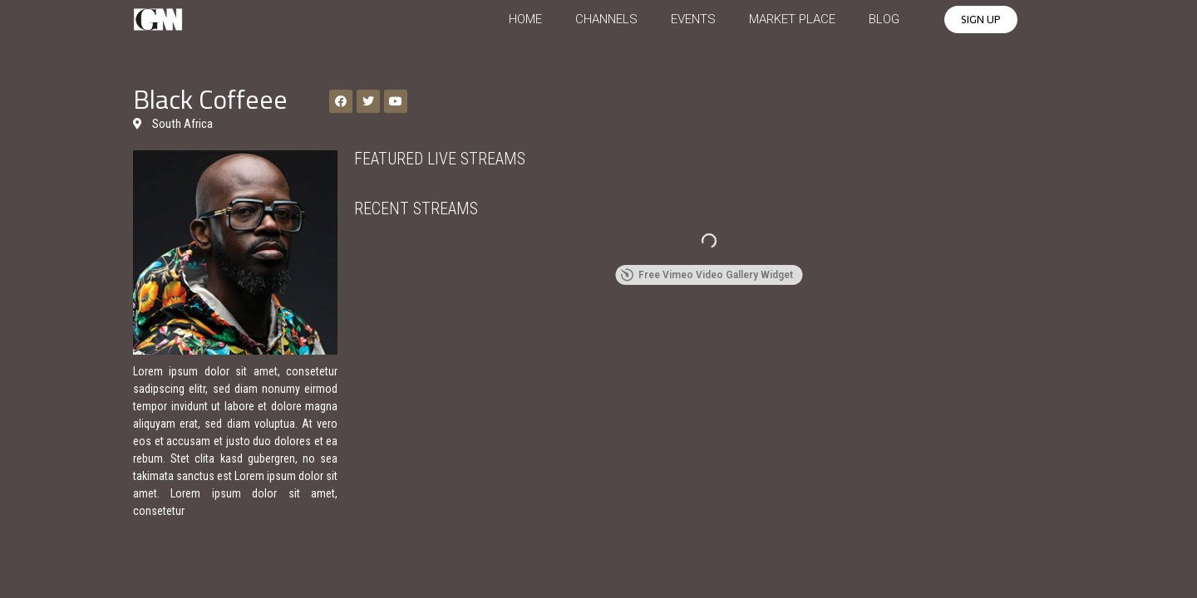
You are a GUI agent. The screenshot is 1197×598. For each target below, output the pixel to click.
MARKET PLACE (792, 19)
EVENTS (693, 19)
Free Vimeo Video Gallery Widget (707, 275)
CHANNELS (606, 19)
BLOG (884, 19)
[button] (980, 19)
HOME (525, 19)
